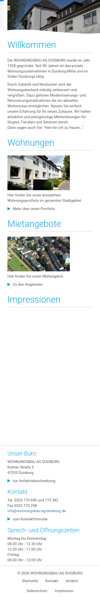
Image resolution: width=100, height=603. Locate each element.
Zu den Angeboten (28, 284)
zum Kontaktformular (30, 519)
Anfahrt (72, 581)
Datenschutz (37, 591)
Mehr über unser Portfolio (34, 209)
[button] (13, 18)
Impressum (64, 591)
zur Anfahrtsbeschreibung (34, 480)
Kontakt (51, 581)
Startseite (30, 581)
